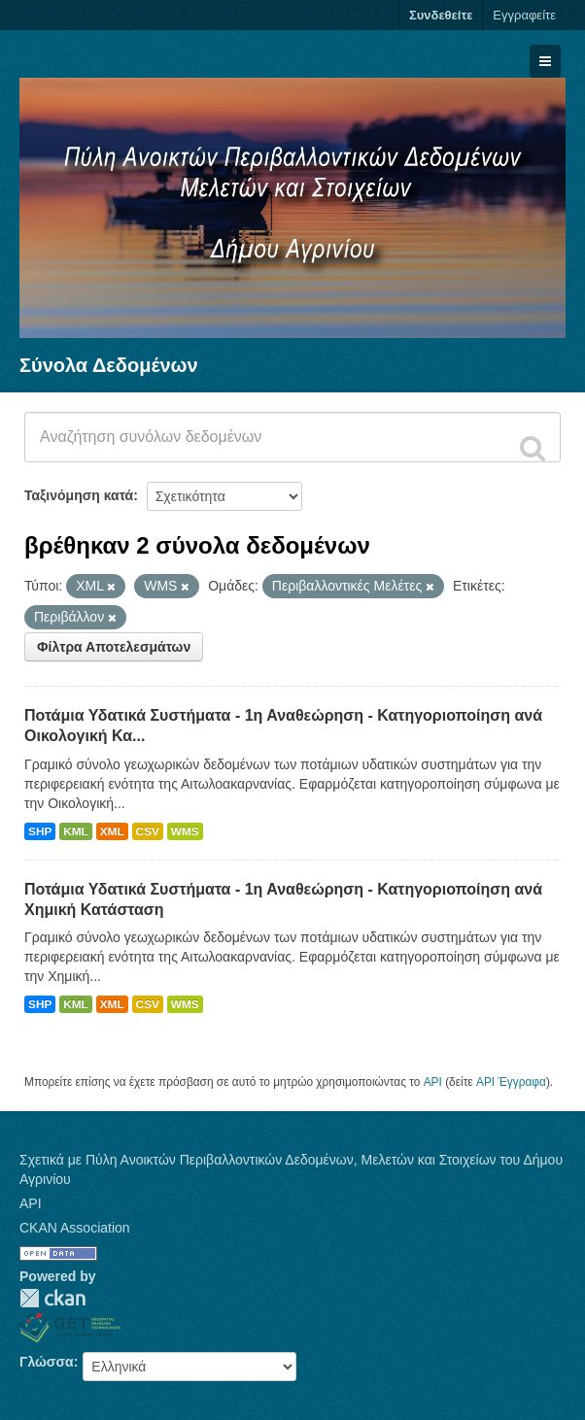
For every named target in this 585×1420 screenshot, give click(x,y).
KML (75, 831)
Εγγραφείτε (524, 15)
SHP (40, 831)
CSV (147, 831)
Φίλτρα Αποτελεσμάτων (113, 647)
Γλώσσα (46, 1361)
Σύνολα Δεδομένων (108, 365)
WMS (185, 831)
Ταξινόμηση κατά (78, 495)
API (433, 1082)
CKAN (52, 1298)
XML (112, 831)
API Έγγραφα (511, 1082)
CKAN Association (74, 1227)
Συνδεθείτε (440, 15)
